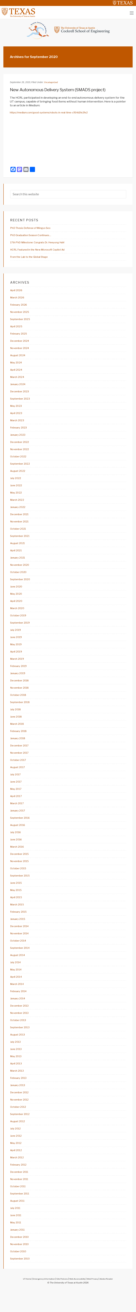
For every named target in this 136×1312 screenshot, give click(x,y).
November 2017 (21, 764)
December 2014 (21, 941)
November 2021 (21, 528)
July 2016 (16, 845)
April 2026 (17, 291)
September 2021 (21, 543)
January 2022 (19, 513)
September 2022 (21, 469)
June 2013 (17, 1067)
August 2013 (18, 1052)
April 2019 (17, 661)
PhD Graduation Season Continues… (34, 236)
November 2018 (21, 698)
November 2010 (21, 1266)
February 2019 (19, 676)
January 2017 (19, 823)
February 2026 (20, 306)
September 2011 (21, 1215)
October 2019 (19, 624)
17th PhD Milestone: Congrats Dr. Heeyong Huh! (42, 243)
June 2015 (17, 897)
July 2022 (16, 483)
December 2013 (20, 1023)
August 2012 (18, 1141)
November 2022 (21, 454)
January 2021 (19, 565)
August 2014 (19, 971)
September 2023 (21, 402)
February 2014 (20, 1008)
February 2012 (19, 1185)
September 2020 (21, 587)
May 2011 (16, 1244)
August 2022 (19, 476)
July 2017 (16, 786)
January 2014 (19, 1015)
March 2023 (18, 424)
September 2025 (21, 321)
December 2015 (21, 868)
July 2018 (16, 720)
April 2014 (17, 993)
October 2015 (19, 882)
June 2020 (17, 594)
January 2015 (19, 934)
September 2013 (21, 1045)
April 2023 (17, 417)
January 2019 (19, 683)
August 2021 (18, 550)
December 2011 (20, 1193)
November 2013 (21, 1030)
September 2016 (21, 831)
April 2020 (17, 609)
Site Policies (61, 1302)
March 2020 (18, 616)
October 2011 (19, 1207)
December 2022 (21, 447)
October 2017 (19, 772)
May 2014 (16, 986)
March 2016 (18, 860)
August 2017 (18, 779)
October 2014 (19, 956)
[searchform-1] (68, 195)
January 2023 (19, 439)
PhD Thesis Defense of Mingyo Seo (34, 228)
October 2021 (19, 535)
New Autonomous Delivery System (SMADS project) (63, 90)
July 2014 (16, 978)
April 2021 (17, 557)
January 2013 (19, 1104)
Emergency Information (42, 1302)
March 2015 (18, 919)
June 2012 (17, 1156)
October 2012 (19, 1126)
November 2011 (20, 1200)
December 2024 (21, 343)
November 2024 (21, 350)
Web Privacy (94, 1302)
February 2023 (20, 432)
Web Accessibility (78, 1302)
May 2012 (16, 1163)
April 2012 (17, 1170)
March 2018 (18, 735)
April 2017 (17, 808)
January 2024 (19, 387)
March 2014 (18, 1001)
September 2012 (21, 1134)
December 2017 (20, 757)
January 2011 (18, 1252)
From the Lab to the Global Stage (32, 258)
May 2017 (16, 801)
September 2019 (21, 631)
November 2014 (21, 949)
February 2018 (19, 742)
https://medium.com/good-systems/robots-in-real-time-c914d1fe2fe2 (55, 113)
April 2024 (17, 373)
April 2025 (17, 328)
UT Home (24, 1302)
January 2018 (19, 749)
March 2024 (18, 380)
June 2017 (17, 794)
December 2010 (21, 1259)
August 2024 (19, 358)
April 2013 (17, 1082)
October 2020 (19, 579)
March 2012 (18, 1178)
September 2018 (21, 712)
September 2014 (21, 964)
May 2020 (17, 602)
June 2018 (17, 727)
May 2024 (17, 365)
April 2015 (17, 912)
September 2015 (21, 890)
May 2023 (16, 410)
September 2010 (21, 1281)
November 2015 (21, 875)
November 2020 (21, 572)
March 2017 (18, 816)
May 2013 (16, 1074)
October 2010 (19, 1274)
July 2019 (16, 639)
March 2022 (18, 506)
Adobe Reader (109, 1302)
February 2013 (19, 1097)
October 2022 (19, 461)
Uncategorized (51, 82)
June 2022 (17, 491)
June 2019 (17, 646)
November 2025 (21, 314)
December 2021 (20, 520)
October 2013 (19, 1037)
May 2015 (16, 905)
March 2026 (18, 299)
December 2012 (20, 1111)
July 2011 (16, 1230)
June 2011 (16, 1237)
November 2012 (21, 1119)
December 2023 (21, 395)
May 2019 (16, 653)
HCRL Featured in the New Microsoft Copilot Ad (42, 250)
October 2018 (19, 705)
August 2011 (18, 1222)
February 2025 (20, 336)
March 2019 (18, 668)
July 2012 (16, 1148)
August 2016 (19, 838)
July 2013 (16, 1060)
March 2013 (18, 1089)
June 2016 (17, 853)
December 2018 (21, 690)
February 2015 (19, 927)
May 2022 (16, 498)
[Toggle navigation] (131, 14)
